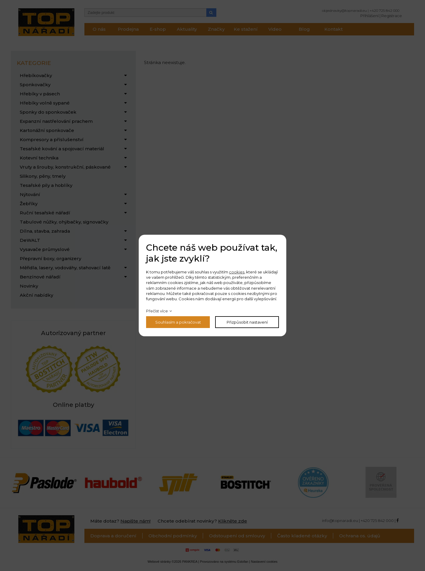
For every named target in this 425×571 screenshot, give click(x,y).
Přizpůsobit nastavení (247, 322)
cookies (236, 272)
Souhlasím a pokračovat (178, 322)
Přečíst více (157, 311)
